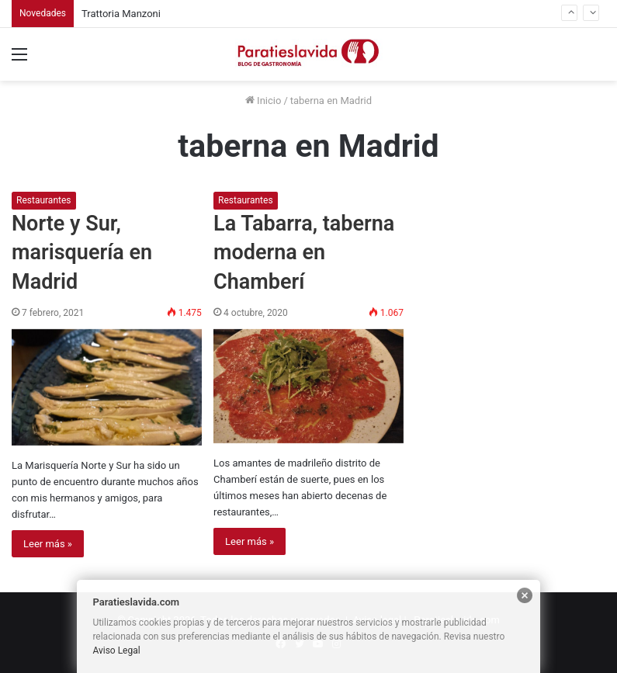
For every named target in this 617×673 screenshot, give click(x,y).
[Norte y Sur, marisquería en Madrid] (107, 387)
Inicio (263, 100)
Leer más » (47, 544)
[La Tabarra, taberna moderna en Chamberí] (308, 386)
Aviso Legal (116, 650)
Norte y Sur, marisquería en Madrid (82, 253)
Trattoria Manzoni (121, 13)
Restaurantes (43, 200)
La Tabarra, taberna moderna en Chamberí (303, 253)
